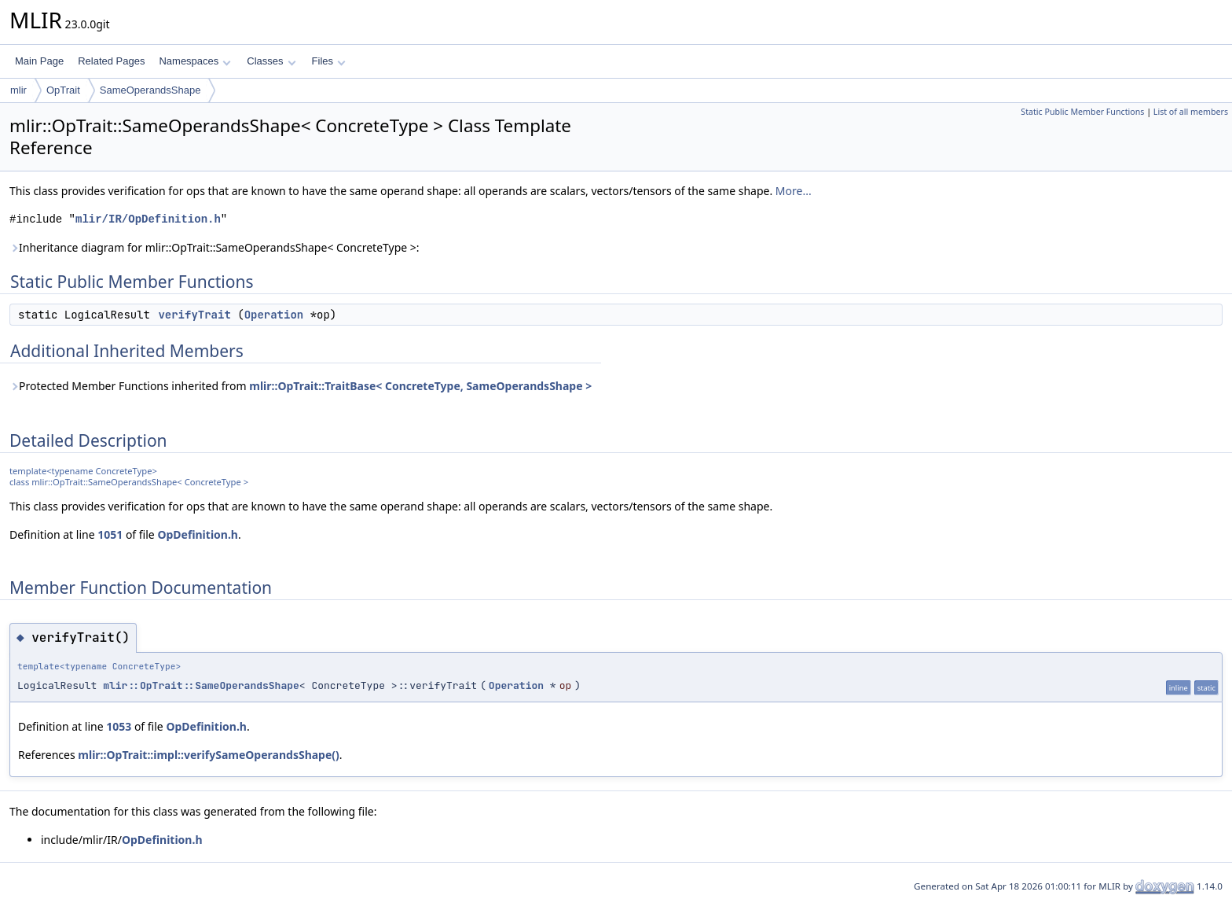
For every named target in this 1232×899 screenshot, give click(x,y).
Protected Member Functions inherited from (300, 385)
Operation (274, 315)
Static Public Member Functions (1082, 111)
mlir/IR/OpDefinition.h (148, 219)
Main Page (39, 61)
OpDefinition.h (197, 534)
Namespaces (194, 61)
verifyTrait (194, 315)
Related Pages (111, 61)
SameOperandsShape (150, 90)
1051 (110, 534)
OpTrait (63, 90)
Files (329, 61)
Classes (271, 61)
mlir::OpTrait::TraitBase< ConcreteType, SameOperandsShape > (420, 385)
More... (794, 190)
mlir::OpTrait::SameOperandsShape (201, 685)
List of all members (1190, 111)
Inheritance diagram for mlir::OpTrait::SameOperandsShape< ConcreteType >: (214, 247)
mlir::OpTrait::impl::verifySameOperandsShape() (208, 754)
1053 (118, 726)
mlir (18, 90)
